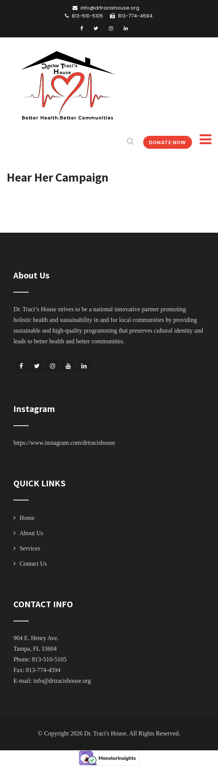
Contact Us (33, 563)
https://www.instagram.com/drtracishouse (64, 442)
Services (29, 548)
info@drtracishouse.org (62, 680)
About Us (31, 533)
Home (26, 518)
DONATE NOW (163, 142)
